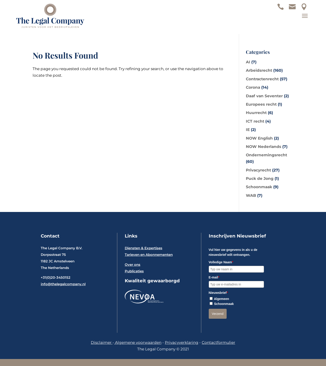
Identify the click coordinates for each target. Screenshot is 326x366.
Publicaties (134, 271)
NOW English (259, 138)
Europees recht (261, 104)
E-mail (214, 277)
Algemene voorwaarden (137, 342)
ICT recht (255, 121)
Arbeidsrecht (259, 70)
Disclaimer (102, 342)
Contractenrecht (262, 79)
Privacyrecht (258, 170)
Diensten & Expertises (143, 248)
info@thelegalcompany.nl (63, 284)
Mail (294, 9)
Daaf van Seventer (264, 96)
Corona (253, 87)
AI (248, 62)
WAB (251, 195)
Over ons (132, 264)
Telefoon (282, 9)
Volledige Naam (221, 262)
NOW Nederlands (263, 146)
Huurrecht (256, 112)
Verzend (217, 314)
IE (248, 129)
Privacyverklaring (181, 342)
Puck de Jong (259, 178)
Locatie (306, 9)
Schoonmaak (259, 187)
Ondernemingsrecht (266, 155)
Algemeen (221, 299)
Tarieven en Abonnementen (149, 254)
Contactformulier (218, 342)
